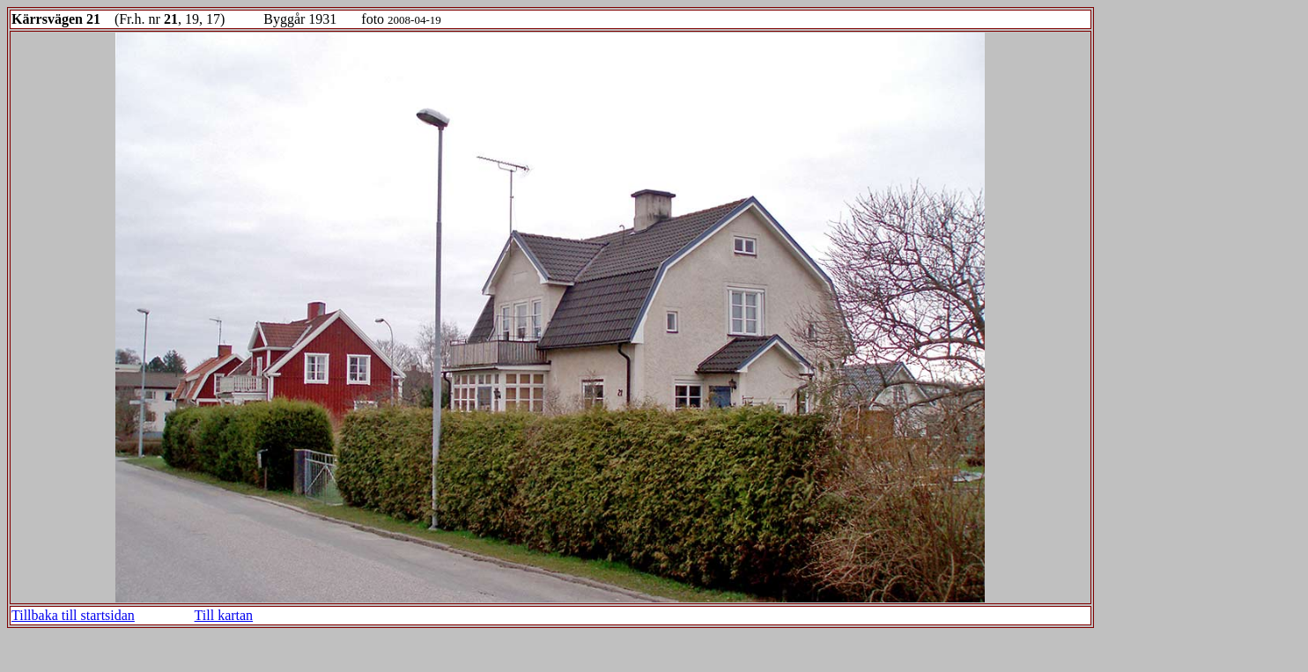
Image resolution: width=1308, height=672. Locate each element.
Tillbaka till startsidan (73, 615)
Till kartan (224, 615)
